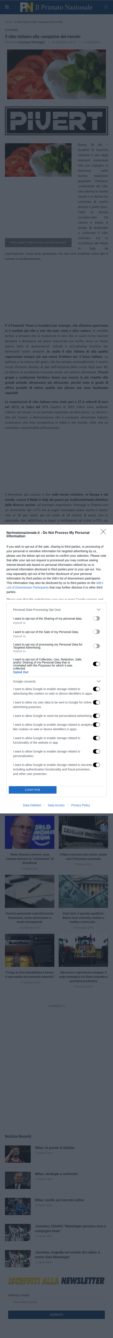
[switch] (96, 618)
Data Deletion (32, 805)
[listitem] (56, 609)
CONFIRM (33, 789)
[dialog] (56, 669)
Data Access (56, 805)
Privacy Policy (80, 805)
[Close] (105, 533)
